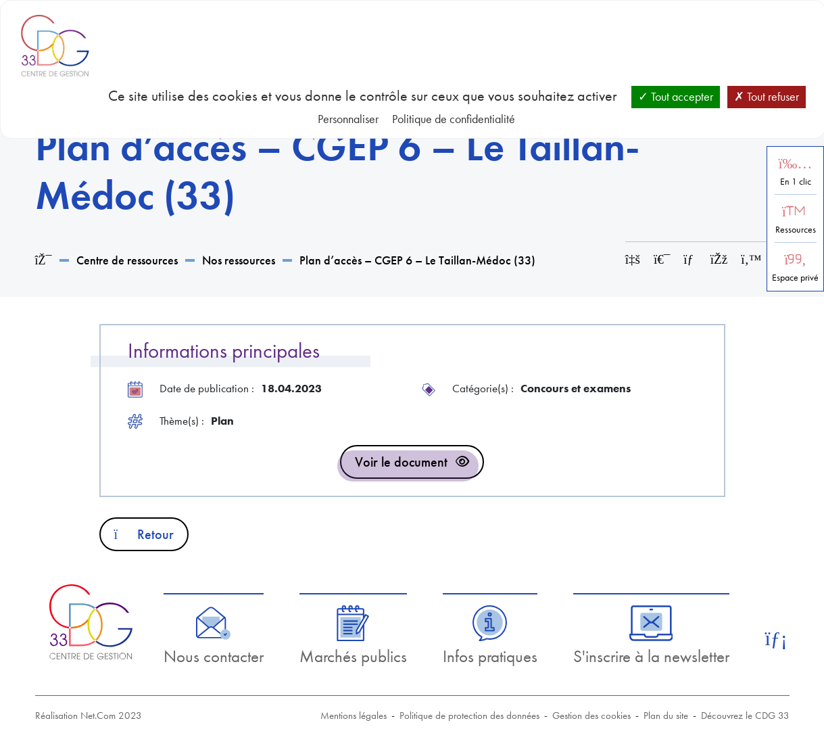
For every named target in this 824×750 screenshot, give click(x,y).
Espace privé (795, 278)
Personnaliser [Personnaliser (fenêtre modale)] (348, 118)
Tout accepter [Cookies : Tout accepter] (675, 96)
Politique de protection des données (469, 715)
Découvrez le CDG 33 (745, 715)
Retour (144, 534)
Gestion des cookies (591, 715)
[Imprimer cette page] (662, 259)
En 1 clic (795, 182)
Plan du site (666, 715)
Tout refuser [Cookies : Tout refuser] (766, 96)
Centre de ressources (127, 260)
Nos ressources (238, 260)
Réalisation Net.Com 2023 (88, 715)
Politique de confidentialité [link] (453, 118)
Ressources (795, 230)
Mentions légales (353, 715)
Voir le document (401, 462)
